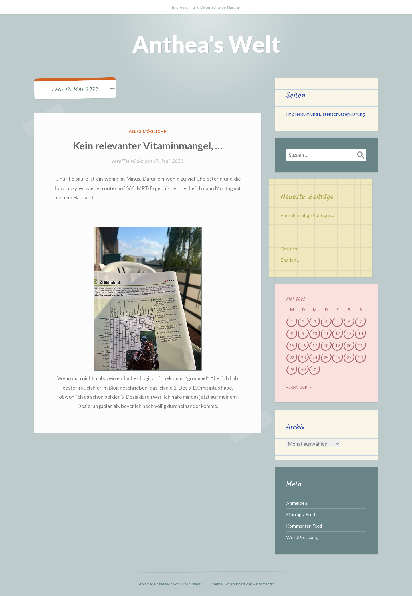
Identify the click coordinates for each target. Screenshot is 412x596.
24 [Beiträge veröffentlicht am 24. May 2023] (314, 357)
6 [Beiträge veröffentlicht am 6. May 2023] (349, 321)
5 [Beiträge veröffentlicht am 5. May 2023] (337, 321)
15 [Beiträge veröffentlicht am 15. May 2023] (292, 345)
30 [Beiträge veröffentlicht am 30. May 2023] (303, 369)
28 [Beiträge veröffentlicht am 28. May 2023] (360, 357)
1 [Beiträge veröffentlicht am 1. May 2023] (292, 321)
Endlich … (290, 260)
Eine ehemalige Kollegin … (307, 215)
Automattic (263, 583)
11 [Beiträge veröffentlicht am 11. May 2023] (326, 333)
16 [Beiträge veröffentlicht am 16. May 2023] (303, 345)
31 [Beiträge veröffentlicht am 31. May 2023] (314, 369)
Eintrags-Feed (300, 514)
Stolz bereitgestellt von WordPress (169, 583)
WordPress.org (302, 537)
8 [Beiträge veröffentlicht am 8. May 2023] (292, 333)
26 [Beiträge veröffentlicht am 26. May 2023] (337, 357)
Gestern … (290, 248)
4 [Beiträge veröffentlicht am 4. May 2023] (326, 321)
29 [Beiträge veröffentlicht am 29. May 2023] (292, 369)
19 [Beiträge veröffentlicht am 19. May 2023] (337, 345)
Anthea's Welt (206, 44)
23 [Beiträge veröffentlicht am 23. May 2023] (303, 357)
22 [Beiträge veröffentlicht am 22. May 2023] (292, 357)
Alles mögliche (148, 131)
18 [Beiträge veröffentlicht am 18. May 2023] (326, 345)
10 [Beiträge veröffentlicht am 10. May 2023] (314, 333)
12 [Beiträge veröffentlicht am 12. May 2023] (337, 333)
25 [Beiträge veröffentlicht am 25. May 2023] (326, 357)
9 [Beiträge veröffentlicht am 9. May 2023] (303, 333)
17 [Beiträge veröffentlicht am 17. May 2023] (314, 345)
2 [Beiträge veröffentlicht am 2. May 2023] (303, 321)
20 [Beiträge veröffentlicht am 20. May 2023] (349, 345)
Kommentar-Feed (304, 525)
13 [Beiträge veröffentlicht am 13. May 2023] (349, 333)
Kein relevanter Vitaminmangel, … (147, 145)
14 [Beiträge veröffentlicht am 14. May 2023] (360, 333)
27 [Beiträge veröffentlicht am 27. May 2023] (349, 357)
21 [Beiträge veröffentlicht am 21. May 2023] (360, 345)
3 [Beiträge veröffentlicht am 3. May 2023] (315, 321)
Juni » (306, 387)
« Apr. (292, 387)
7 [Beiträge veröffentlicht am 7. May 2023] (360, 321)
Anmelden (296, 503)
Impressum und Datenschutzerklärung (206, 7)
